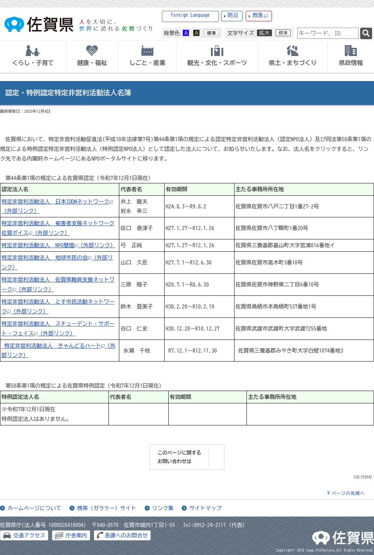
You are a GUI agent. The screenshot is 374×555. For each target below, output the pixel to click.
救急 (260, 15)
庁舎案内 (76, 535)
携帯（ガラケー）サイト (106, 508)
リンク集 (163, 508)
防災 (233, 15)
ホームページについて (34, 508)
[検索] (366, 33)
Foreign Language (190, 15)
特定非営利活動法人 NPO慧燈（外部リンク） (58, 245)
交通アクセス (29, 535)
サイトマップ (205, 508)
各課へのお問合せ (126, 535)
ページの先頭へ (348, 493)
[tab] (33, 57)
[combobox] (328, 33)
